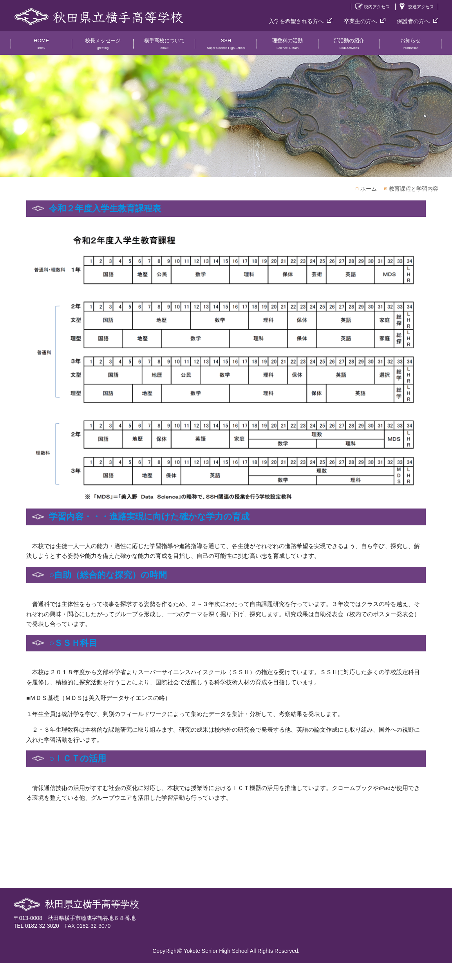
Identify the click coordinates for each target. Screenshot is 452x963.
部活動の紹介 (349, 46)
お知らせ (410, 46)
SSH (226, 46)
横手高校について (164, 46)
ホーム (368, 189)
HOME (41, 46)
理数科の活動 (287, 46)
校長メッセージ (103, 46)
